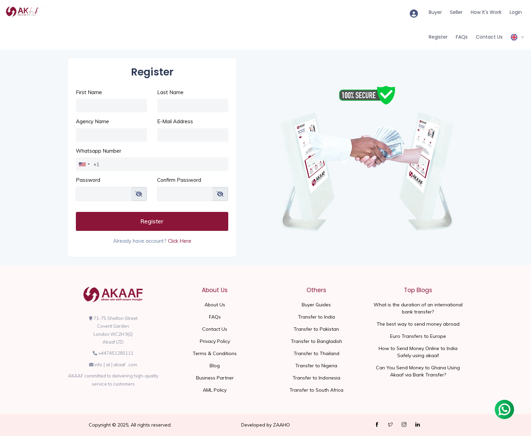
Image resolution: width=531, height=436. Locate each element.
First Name (89, 92)
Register (438, 37)
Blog (215, 366)
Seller (456, 12)
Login (516, 12)
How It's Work (486, 12)
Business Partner (215, 378)
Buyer (435, 12)
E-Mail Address (175, 121)
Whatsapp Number (98, 151)
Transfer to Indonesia (316, 378)
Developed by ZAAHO (265, 425)
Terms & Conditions (215, 353)
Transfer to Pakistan (316, 329)
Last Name (170, 92)
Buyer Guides (316, 305)
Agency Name (92, 121)
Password (88, 180)
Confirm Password (179, 180)
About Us (215, 305)
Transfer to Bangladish (316, 341)
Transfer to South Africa (316, 390)
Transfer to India (316, 317)
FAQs (462, 37)
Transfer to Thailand (316, 353)
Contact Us (489, 37)
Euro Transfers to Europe (418, 336)
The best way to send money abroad (418, 324)
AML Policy (215, 390)
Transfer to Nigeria (316, 366)
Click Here (179, 241)
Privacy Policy (215, 341)
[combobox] (84, 164)
